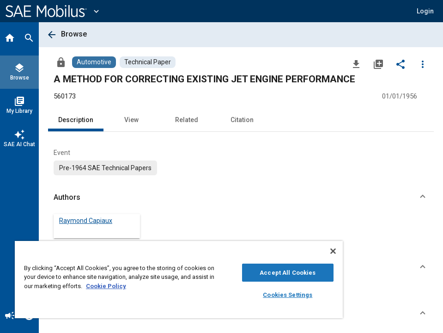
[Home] (9, 39)
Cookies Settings (287, 294)
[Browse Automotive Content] (94, 62)
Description (75, 119)
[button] (425, 11)
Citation (242, 119)
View (131, 119)
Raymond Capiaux (85, 220)
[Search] (29, 39)
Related (186, 119)
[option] (105, 167)
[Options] (422, 64)
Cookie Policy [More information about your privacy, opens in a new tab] (106, 286)
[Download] (356, 64)
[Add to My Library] (378, 64)
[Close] (333, 251)
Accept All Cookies (288, 272)
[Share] (400, 64)
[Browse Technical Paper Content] (148, 62)
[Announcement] (9, 316)
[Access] (61, 62)
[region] (179, 279)
